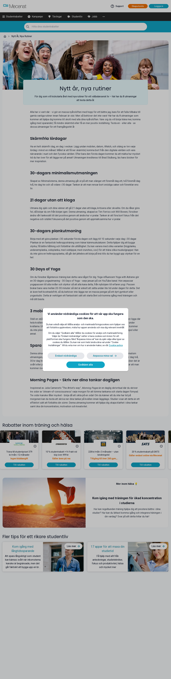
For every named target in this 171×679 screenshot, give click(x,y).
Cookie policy (116, 345)
